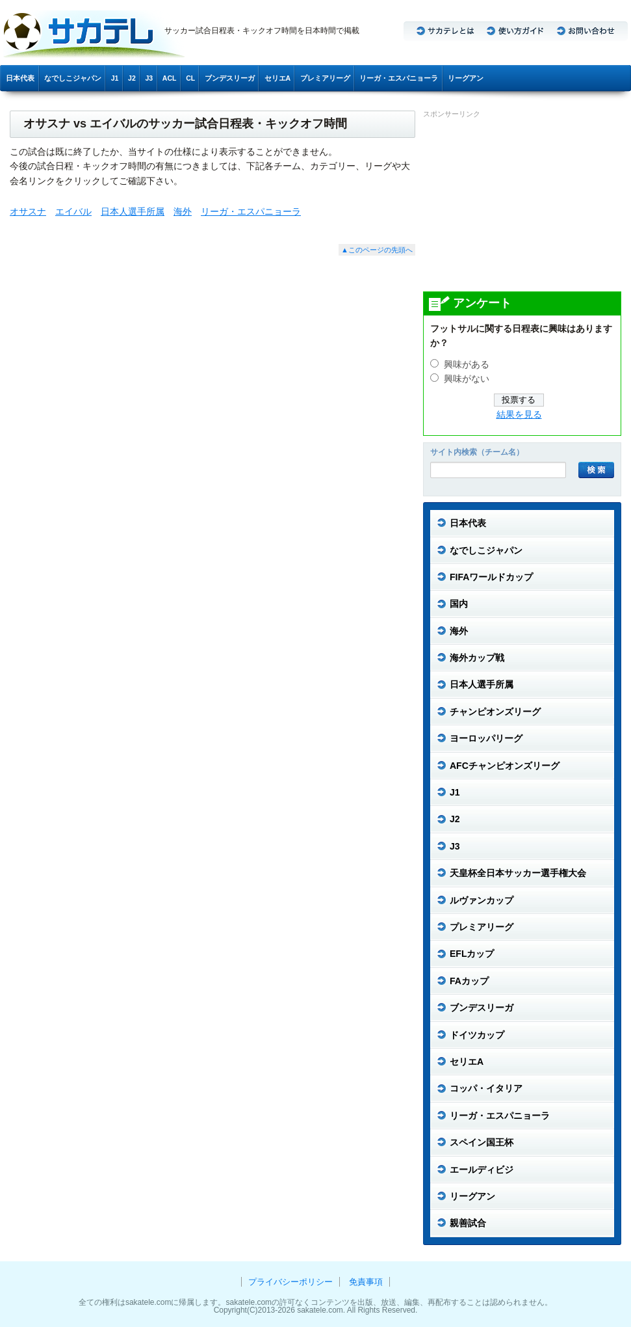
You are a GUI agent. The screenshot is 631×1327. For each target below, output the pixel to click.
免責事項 (366, 1282)
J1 (115, 78)
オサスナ (28, 211)
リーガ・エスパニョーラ (398, 78)
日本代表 (20, 78)
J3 (149, 78)
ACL (169, 78)
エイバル (73, 211)
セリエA (277, 78)
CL (190, 78)
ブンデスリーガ (230, 78)
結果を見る (519, 415)
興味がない (466, 379)
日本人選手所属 (132, 211)
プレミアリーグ (325, 78)
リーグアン (465, 78)
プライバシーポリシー (290, 1282)
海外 (183, 211)
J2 (132, 78)
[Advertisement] (520, 204)
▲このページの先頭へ (377, 250)
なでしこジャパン (72, 78)
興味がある (466, 364)
